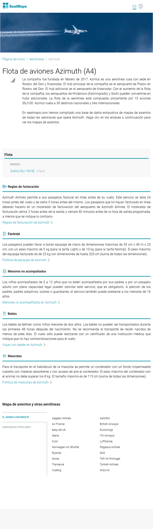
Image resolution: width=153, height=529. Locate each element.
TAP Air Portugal (110, 458)
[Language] (137, 6)
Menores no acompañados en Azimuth (31, 302)
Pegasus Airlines (110, 447)
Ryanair (57, 452)
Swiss (55, 458)
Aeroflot (105, 418)
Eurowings (106, 429)
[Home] (14, 6)
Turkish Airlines (109, 464)
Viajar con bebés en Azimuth (24, 345)
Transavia (58, 464)
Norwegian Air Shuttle (65, 447)
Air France (58, 424)
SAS (102, 452)
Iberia (55, 435)
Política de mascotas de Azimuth (27, 382)
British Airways (109, 424)
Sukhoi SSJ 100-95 (22, 171)
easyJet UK (59, 429)
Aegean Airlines (61, 418)
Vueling (56, 470)
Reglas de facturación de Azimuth (27, 222)
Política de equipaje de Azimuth (26, 260)
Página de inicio (13, 59)
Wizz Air (105, 470)
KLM (55, 441)
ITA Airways (107, 435)
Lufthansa (106, 441)
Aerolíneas (36, 59)
